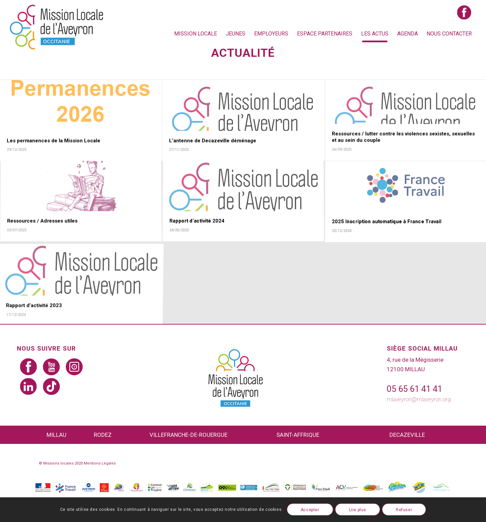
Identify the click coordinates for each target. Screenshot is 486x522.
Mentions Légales (100, 463)
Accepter (310, 509)
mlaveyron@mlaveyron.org (419, 399)
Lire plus (357, 509)
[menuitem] (195, 34)
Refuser (404, 509)
